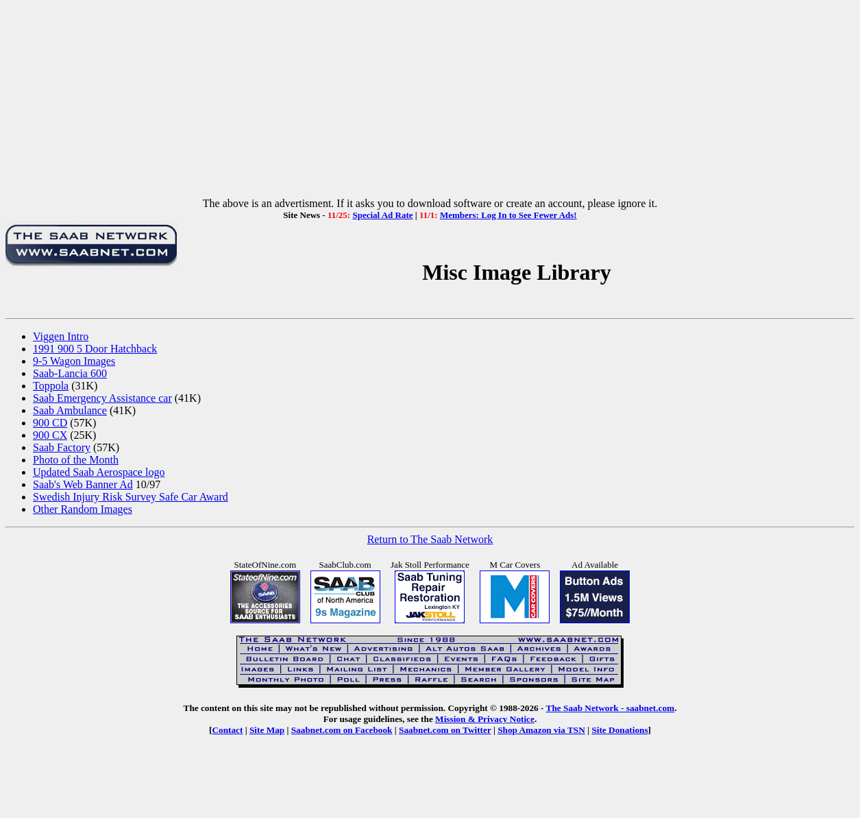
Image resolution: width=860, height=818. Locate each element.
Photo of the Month (76, 460)
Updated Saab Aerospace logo (98, 472)
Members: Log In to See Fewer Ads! (508, 215)
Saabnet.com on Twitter (445, 730)
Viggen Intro (60, 336)
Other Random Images (82, 509)
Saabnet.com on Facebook (342, 730)
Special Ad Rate (382, 215)
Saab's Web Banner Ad (83, 484)
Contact (227, 730)
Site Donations (619, 730)
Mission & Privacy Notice (485, 719)
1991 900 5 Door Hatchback (95, 348)
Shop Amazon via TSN (541, 730)
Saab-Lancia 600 (70, 373)
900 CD (50, 423)
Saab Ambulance (70, 410)
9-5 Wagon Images (74, 361)
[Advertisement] (430, 101)
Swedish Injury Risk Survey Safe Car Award (130, 497)
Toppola (51, 386)
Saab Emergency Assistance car (102, 398)
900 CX (50, 435)
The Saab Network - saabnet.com (610, 708)
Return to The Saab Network (430, 539)
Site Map (266, 730)
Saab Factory (61, 447)
